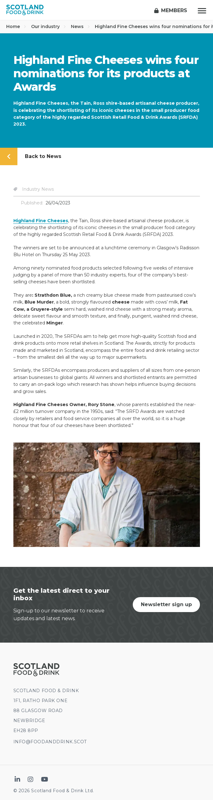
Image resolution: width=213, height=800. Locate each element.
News (80, 26)
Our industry (48, 26)
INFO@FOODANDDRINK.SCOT (50, 742)
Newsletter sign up (166, 604)
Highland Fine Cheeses (40, 220)
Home (16, 26)
